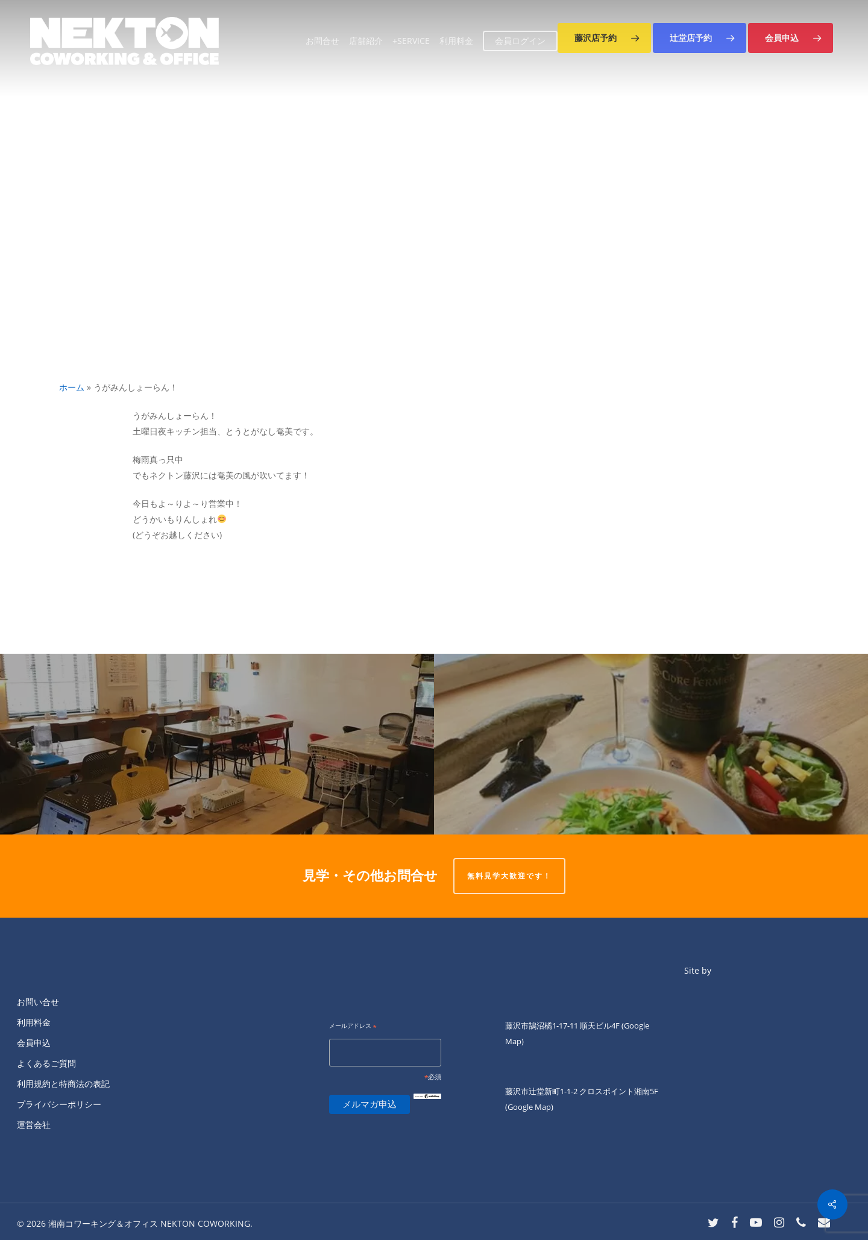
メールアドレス (353, 1026)
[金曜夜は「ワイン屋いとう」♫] (651, 744)
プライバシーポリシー (59, 1104)
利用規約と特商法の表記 (63, 1083)
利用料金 (34, 1022)
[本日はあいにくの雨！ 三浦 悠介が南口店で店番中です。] (217, 744)
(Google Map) (529, 1106)
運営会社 (34, 1124)
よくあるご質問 (46, 1063)
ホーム (71, 387)
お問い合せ (38, 1001)
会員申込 (34, 1042)
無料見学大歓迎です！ (509, 876)
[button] (604, 38)
